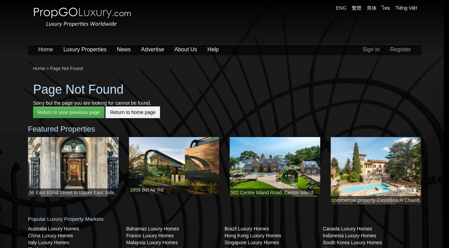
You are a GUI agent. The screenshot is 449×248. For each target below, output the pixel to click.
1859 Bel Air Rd (146, 190)
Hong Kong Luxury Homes (252, 235)
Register (400, 49)
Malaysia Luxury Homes (152, 242)
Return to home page (133, 112)
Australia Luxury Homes (53, 228)
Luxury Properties (85, 49)
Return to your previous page (69, 112)
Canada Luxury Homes (347, 228)
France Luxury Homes (150, 235)
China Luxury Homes (50, 235)
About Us (185, 49)
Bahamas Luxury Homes (152, 228)
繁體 (356, 8)
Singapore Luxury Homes (251, 242)
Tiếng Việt (406, 8)
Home (45, 49)
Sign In (371, 49)
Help (213, 49)
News (124, 49)
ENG (341, 8)
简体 (372, 8)
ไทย (386, 8)
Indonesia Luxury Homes (349, 235)
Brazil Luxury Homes (246, 228)
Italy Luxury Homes (48, 242)
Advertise (152, 49)
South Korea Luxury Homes (352, 242)
